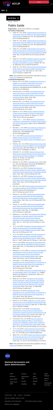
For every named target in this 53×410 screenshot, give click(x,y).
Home (10, 21)
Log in (39, 2)
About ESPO (13, 379)
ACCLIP (16, 3)
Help (34, 384)
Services (23, 374)
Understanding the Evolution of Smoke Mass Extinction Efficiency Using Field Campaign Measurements (29, 34)
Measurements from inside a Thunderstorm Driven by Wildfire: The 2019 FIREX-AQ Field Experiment (29, 146)
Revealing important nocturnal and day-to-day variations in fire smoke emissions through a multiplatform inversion (29, 61)
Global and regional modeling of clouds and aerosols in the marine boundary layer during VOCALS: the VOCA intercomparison (29, 337)
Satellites (24, 384)
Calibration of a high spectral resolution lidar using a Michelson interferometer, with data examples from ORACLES (29, 302)
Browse (35, 381)
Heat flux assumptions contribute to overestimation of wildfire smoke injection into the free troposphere (29, 121)
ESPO (11, 374)
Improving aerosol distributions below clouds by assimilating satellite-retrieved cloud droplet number (29, 69)
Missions (12, 376)
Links (34, 374)
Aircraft (23, 381)
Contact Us (16, 404)
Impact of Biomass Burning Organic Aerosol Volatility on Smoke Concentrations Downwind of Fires (28, 113)
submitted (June (33, 162)
